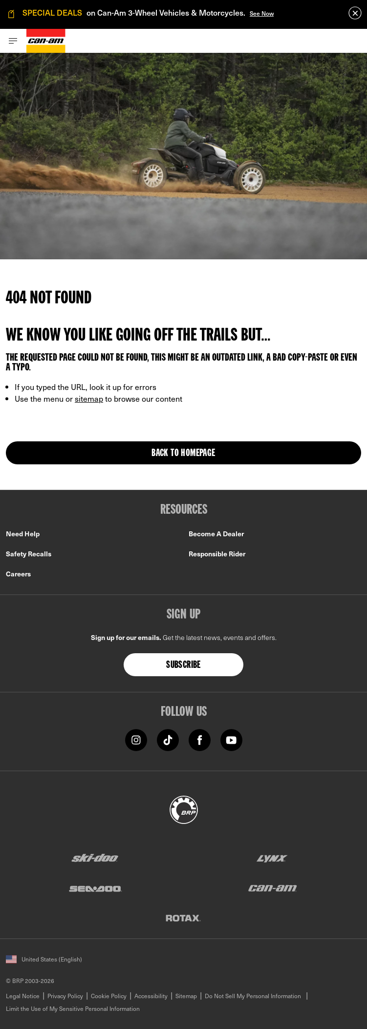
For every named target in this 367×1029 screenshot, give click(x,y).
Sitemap (186, 995)
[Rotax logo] (183, 918)
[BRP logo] (183, 809)
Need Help (23, 533)
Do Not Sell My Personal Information (253, 995)
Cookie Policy (109, 995)
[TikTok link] (168, 739)
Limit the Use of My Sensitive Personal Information (73, 1008)
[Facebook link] (200, 739)
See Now (262, 13)
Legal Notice (23, 995)
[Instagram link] (136, 739)
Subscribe (183, 665)
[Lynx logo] (272, 858)
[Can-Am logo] (45, 41)
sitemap (89, 398)
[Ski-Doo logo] (94, 858)
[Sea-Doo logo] (95, 888)
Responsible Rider (217, 554)
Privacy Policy (65, 995)
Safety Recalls (28, 554)
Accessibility (151, 995)
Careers (18, 574)
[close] (355, 13)
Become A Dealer (216, 533)
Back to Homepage (183, 453)
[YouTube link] (231, 739)
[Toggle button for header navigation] (13, 41)
